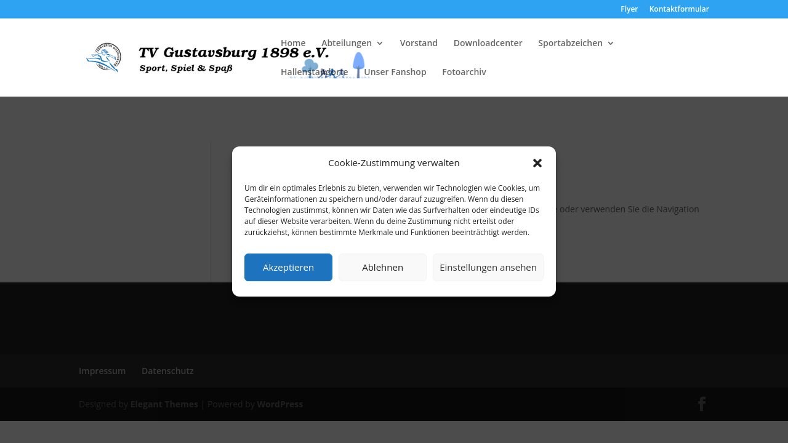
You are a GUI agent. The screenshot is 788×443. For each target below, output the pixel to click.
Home (293, 44)
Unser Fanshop (395, 73)
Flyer (629, 10)
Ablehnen (382, 267)
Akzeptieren (288, 267)
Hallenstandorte (314, 73)
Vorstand (419, 44)
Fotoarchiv (464, 73)
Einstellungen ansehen (488, 267)
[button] (537, 163)
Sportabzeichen (570, 44)
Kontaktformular (679, 10)
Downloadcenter (488, 44)
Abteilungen (346, 44)
